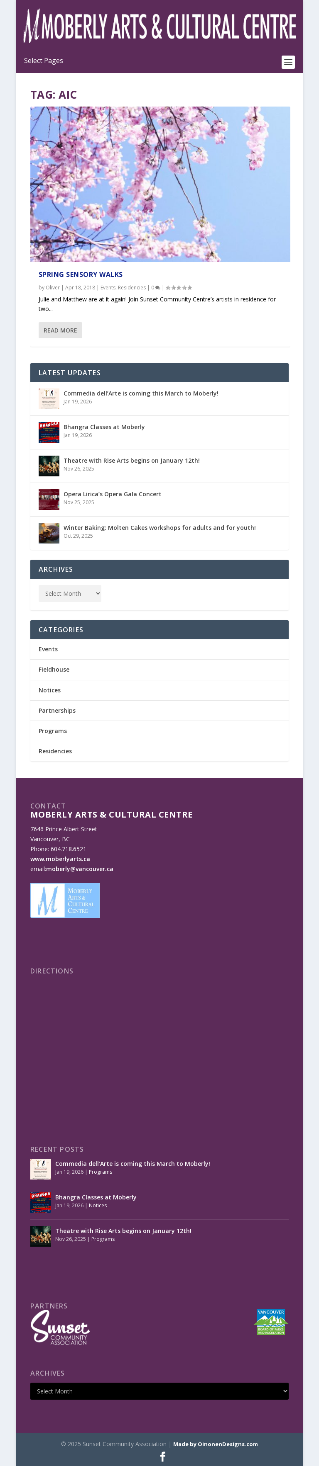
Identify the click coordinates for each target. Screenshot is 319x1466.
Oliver (53, 287)
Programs (53, 731)
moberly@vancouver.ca (79, 869)
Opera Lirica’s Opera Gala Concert (113, 494)
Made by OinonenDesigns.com (215, 1444)
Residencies (132, 287)
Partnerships (57, 710)
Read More (60, 330)
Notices (50, 690)
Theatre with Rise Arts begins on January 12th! (132, 460)
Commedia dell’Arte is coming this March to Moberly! (141, 393)
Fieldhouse (54, 669)
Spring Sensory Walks (81, 274)
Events (108, 287)
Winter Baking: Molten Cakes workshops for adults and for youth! (160, 528)
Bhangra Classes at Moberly (104, 427)
